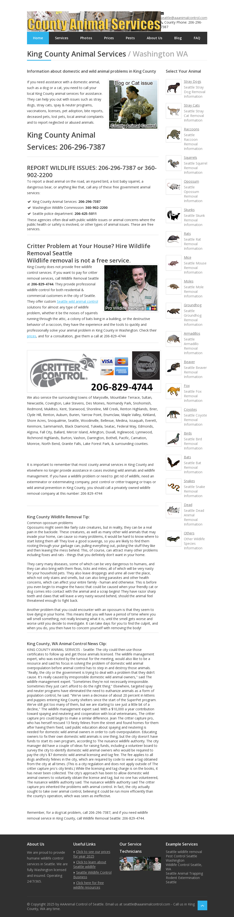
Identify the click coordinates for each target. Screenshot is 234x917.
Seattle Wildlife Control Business (92, 874)
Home (38, 38)
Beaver (189, 361)
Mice (187, 257)
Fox (187, 385)
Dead (188, 504)
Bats (187, 457)
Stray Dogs (192, 81)
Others (189, 533)
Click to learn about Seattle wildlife (89, 864)
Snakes (189, 481)
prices (31, 336)
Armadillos (192, 333)
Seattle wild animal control (77, 301)
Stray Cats (192, 105)
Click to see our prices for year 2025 (91, 854)
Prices (109, 38)
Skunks (189, 209)
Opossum (191, 181)
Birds (188, 433)
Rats (187, 233)
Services (61, 38)
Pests (130, 38)
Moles (189, 281)
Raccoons (191, 129)
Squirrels (190, 157)
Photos (86, 38)
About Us (154, 38)
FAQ (197, 38)
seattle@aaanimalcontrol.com (183, 17)
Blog (178, 38)
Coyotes (190, 409)
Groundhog (192, 305)
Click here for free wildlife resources (88, 885)
